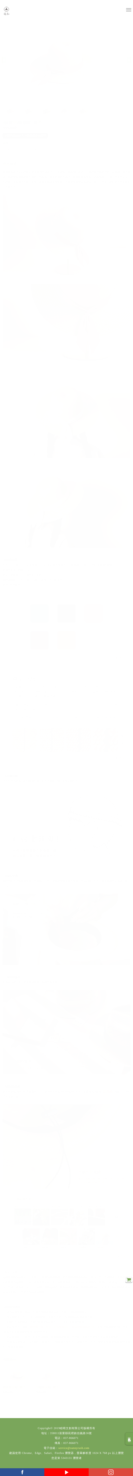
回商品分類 (129, 1438)
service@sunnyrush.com (73, 1448)
